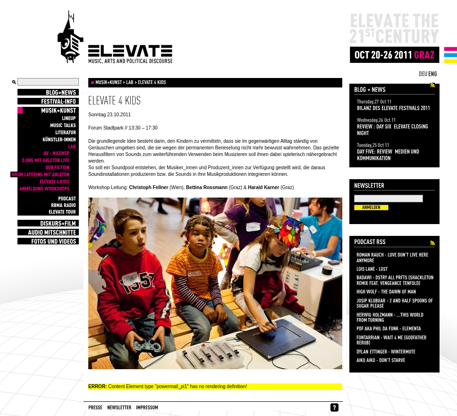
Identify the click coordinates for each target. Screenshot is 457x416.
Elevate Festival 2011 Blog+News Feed (432, 85)
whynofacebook (334, 407)
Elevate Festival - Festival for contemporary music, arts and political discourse (115, 37)
